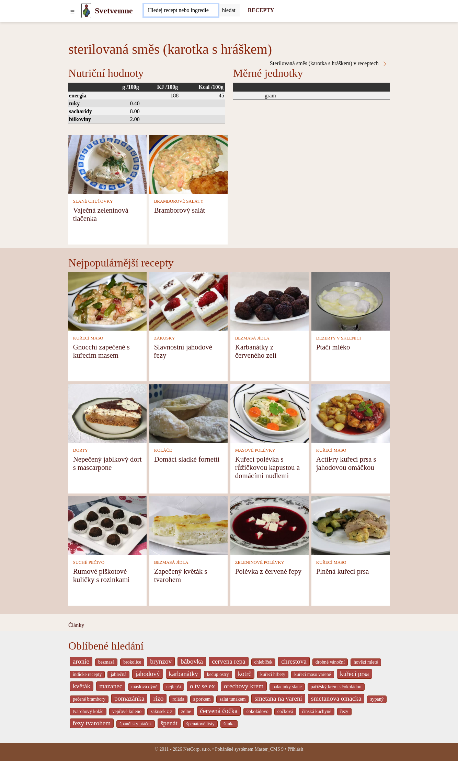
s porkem (202, 699)
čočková (285, 711)
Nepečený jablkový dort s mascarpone (107, 463)
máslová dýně (144, 686)
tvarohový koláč (88, 711)
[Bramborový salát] (188, 164)
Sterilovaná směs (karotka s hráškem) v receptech (329, 63)
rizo (158, 698)
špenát (169, 723)
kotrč (244, 673)
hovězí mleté (366, 662)
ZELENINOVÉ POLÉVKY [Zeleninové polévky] (259, 562)
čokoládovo (257, 711)
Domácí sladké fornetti (187, 459)
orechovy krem (244, 686)
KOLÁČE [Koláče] (163, 450)
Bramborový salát (179, 210)
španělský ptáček (135, 723)
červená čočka (219, 710)
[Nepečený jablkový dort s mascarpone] (107, 413)
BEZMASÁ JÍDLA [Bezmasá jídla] (252, 338)
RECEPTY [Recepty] (261, 10)
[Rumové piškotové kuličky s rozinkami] (107, 525)
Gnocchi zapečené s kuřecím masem (101, 351)
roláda (178, 699)
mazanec (110, 686)
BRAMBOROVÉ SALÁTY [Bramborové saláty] (179, 201)
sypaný (376, 699)
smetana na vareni (278, 698)
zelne (186, 711)
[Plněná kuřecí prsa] (350, 525)
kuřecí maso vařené (312, 674)
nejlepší (173, 686)
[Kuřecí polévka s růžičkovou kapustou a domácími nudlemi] (269, 413)
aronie (81, 661)
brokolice (132, 662)
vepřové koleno (126, 711)
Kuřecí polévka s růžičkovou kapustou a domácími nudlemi (267, 467)
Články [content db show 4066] (76, 625)
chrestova (294, 661)
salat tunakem (232, 699)
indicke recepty (87, 674)
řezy (344, 711)
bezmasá (106, 662)
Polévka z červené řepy (268, 571)
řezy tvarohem (92, 723)
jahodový (147, 673)
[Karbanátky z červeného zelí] (269, 301)
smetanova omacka (336, 698)
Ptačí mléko (333, 347)
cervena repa (228, 661)
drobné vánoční (330, 662)
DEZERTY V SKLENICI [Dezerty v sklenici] (338, 338)
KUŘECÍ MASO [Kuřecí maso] (88, 338)
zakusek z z (161, 711)
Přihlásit (296, 749)
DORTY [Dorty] (80, 450)
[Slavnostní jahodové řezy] (188, 301)
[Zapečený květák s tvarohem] (188, 525)
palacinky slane (287, 686)
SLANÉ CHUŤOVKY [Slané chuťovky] (93, 201)
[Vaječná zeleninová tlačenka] (107, 164)
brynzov (161, 661)
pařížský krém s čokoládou (336, 686)
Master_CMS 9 (268, 749)
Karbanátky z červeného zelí (256, 351)
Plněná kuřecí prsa (342, 571)
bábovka (192, 661)
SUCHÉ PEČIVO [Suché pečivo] (88, 562)
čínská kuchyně (316, 711)
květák (81, 686)
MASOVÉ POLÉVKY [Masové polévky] (255, 450)
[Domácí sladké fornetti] (188, 413)
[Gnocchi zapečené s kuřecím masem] (107, 301)
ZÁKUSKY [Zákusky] (164, 338)
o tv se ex (202, 686)
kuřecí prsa (354, 673)
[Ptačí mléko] (350, 301)
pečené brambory (89, 699)
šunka (229, 723)
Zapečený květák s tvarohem (180, 575)
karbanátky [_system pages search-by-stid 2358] (183, 673)
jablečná (118, 674)
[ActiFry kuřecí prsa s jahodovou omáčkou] (350, 413)
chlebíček (263, 662)
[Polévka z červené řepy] (269, 525)
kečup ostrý (218, 674)
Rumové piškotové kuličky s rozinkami (101, 575)
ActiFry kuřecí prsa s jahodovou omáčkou (346, 463)
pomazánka (129, 698)
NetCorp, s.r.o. (197, 749)
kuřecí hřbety (272, 674)
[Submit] (229, 10)
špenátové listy (200, 723)
